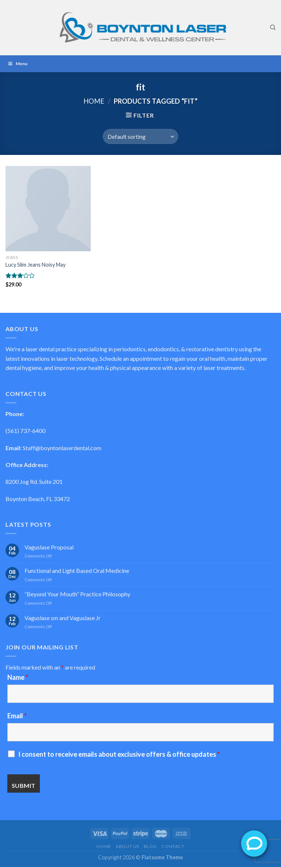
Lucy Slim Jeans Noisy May (35, 265)
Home (93, 101)
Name (17, 677)
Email (17, 715)
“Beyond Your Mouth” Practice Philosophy (77, 593)
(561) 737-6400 (25, 430)
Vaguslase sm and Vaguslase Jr (63, 617)
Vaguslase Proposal (49, 547)
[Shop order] (140, 136)
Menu (17, 63)
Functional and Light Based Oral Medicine (77, 570)
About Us (127, 846)
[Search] (273, 27)
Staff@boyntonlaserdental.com (62, 447)
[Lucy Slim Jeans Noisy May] (48, 208)
